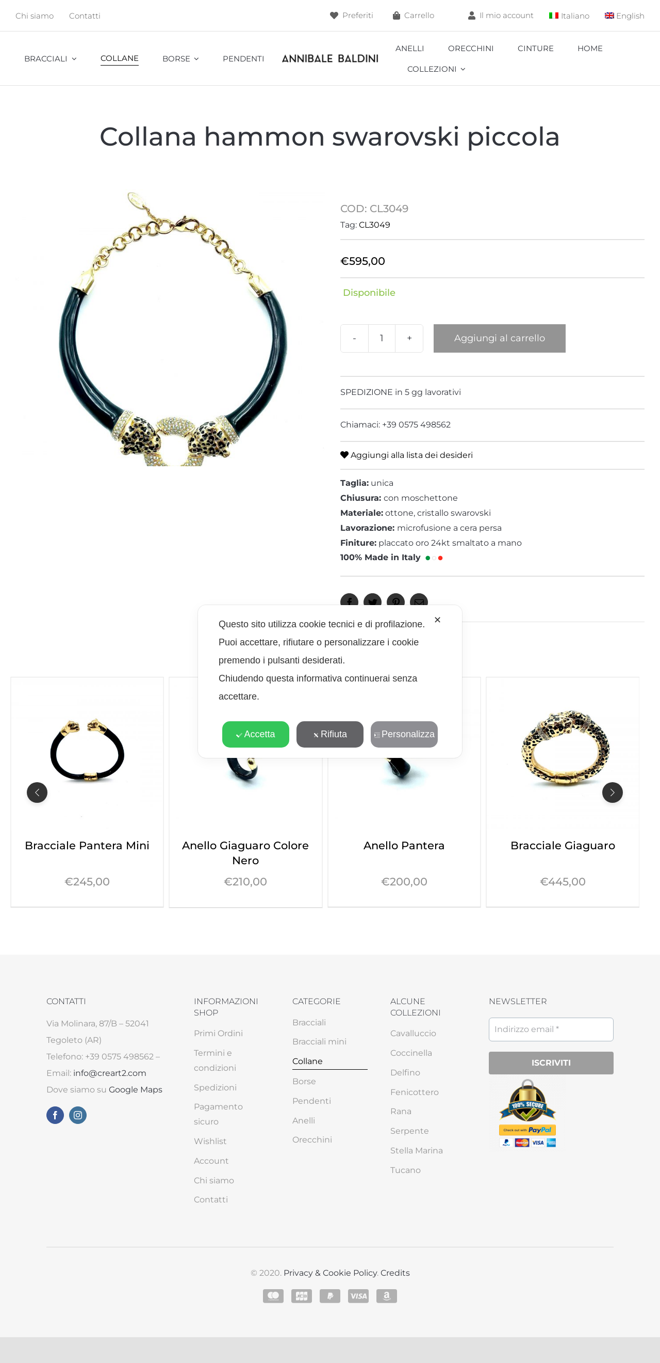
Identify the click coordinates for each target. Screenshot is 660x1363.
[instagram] (78, 1115)
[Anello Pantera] (563, 684)
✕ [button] (437, 620)
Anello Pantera (562, 845)
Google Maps (135, 1090)
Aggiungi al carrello (499, 338)
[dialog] (330, 681)
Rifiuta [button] (330, 734)
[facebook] (55, 1115)
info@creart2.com (109, 1073)
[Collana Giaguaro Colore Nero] (87, 684)
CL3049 (374, 225)
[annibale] (330, 56)
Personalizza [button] (404, 734)
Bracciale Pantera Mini (245, 845)
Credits (395, 1273)
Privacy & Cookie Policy (330, 1273)
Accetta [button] (255, 734)
